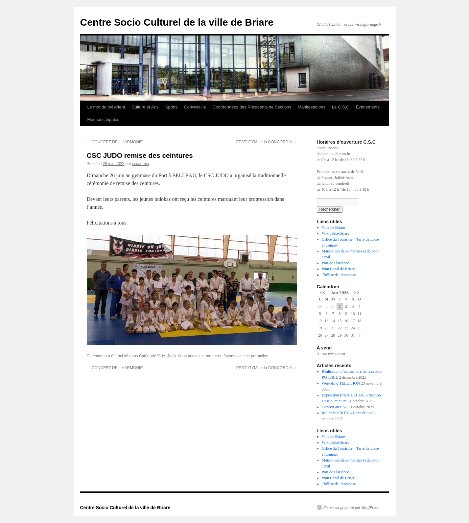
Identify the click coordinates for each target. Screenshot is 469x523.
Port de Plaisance (335, 263)
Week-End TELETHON (341, 383)
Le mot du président (106, 107)
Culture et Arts (144, 107)
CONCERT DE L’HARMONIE (115, 142)
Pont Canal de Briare (338, 269)
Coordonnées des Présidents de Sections (252, 107)
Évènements (368, 107)
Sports (171, 107)
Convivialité (195, 107)
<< (322, 292)
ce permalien (257, 356)
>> (356, 292)
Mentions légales (103, 119)
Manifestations (311, 107)
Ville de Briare (333, 227)
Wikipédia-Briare (335, 233)
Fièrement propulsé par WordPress (350, 507)
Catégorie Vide (152, 356)
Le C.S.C (340, 107)
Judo (171, 356)
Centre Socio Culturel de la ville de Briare (177, 22)
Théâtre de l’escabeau (339, 275)
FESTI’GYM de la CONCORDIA (266, 142)
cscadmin (140, 163)
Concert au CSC (334, 407)
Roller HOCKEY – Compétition (347, 413)
